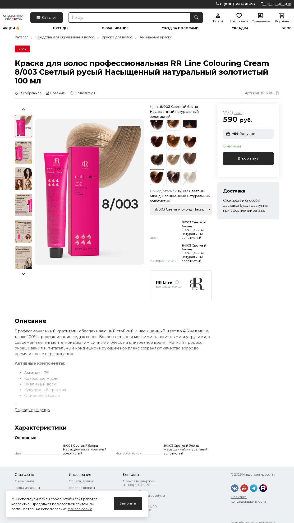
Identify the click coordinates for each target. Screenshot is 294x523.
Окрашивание (115, 28)
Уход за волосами (180, 28)
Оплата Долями (81, 481)
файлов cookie (80, 509)
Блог (286, 28)
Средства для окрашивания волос (65, 37)
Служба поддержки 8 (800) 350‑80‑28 (138, 483)
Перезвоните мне (276, 3)
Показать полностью (32, 410)
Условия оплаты (82, 488)
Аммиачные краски (156, 37)
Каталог (21, 37)
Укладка (240, 28)
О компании (24, 481)
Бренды (60, 28)
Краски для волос (117, 37)
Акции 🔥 (11, 28)
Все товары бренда (169, 286)
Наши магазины (27, 488)
